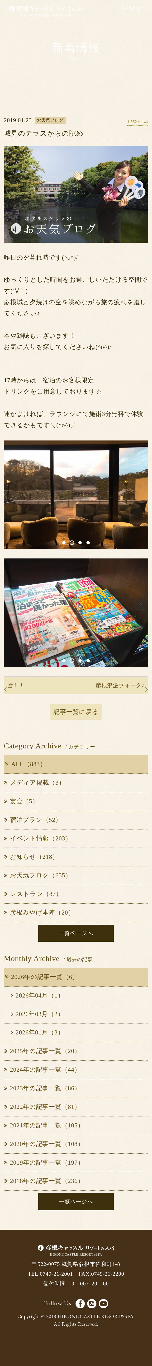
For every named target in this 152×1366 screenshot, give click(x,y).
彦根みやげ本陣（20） (39, 912)
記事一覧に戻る (75, 711)
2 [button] (72, 542)
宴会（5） (21, 801)
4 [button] (88, 542)
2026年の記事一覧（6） (41, 976)
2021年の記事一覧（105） (44, 1125)
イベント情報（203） (37, 838)
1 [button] (64, 542)
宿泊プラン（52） (33, 819)
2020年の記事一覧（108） (44, 1144)
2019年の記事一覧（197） (44, 1162)
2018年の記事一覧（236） (44, 1180)
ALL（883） (25, 764)
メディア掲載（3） (34, 782)
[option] (76, 494)
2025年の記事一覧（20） (42, 1051)
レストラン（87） (33, 893)
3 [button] (80, 542)
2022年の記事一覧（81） (42, 1106)
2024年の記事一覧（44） (42, 1069)
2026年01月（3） (37, 1032)
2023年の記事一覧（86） (42, 1088)
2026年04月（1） (37, 995)
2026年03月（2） (37, 1014)
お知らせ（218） (31, 856)
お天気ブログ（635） (37, 875)
